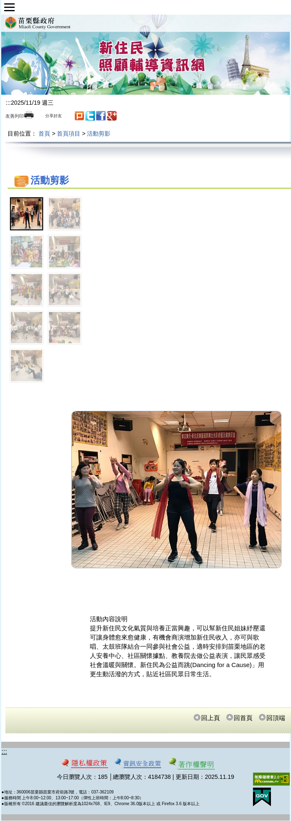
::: (8, 102)
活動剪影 (98, 133)
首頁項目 (68, 133)
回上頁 (206, 718)
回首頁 (239, 718)
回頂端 (271, 718)
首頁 (44, 133)
